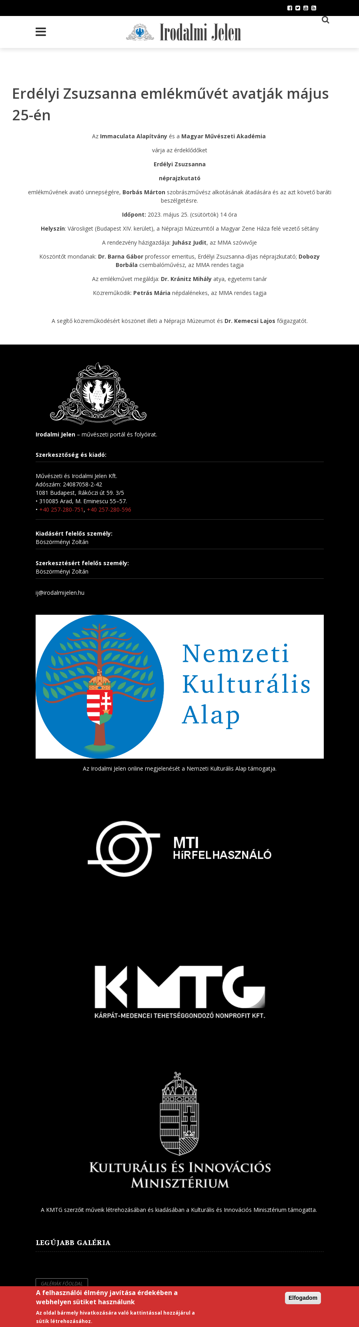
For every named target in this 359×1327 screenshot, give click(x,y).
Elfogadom (303, 1298)
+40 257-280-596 (109, 509)
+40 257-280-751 (61, 509)
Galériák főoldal (62, 1283)
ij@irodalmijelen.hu (60, 592)
